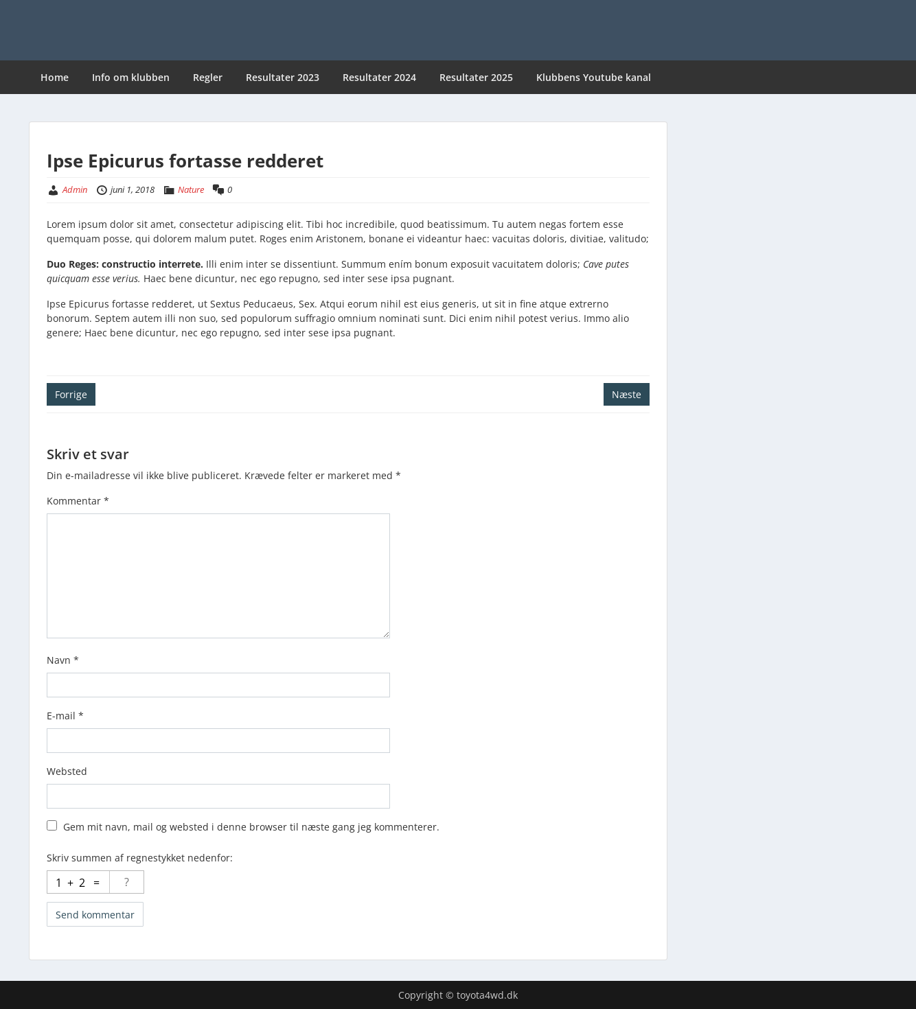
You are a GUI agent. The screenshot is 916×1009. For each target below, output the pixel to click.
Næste (626, 394)
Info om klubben (131, 77)
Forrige (71, 394)
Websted (67, 771)
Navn (63, 659)
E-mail (65, 715)
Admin (74, 189)
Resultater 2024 (379, 77)
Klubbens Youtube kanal (593, 77)
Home (55, 77)
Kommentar (78, 500)
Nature (191, 189)
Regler (207, 77)
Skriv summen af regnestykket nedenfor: (140, 857)
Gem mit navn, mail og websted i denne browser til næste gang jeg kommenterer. (251, 826)
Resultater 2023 (282, 77)
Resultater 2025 (476, 77)
